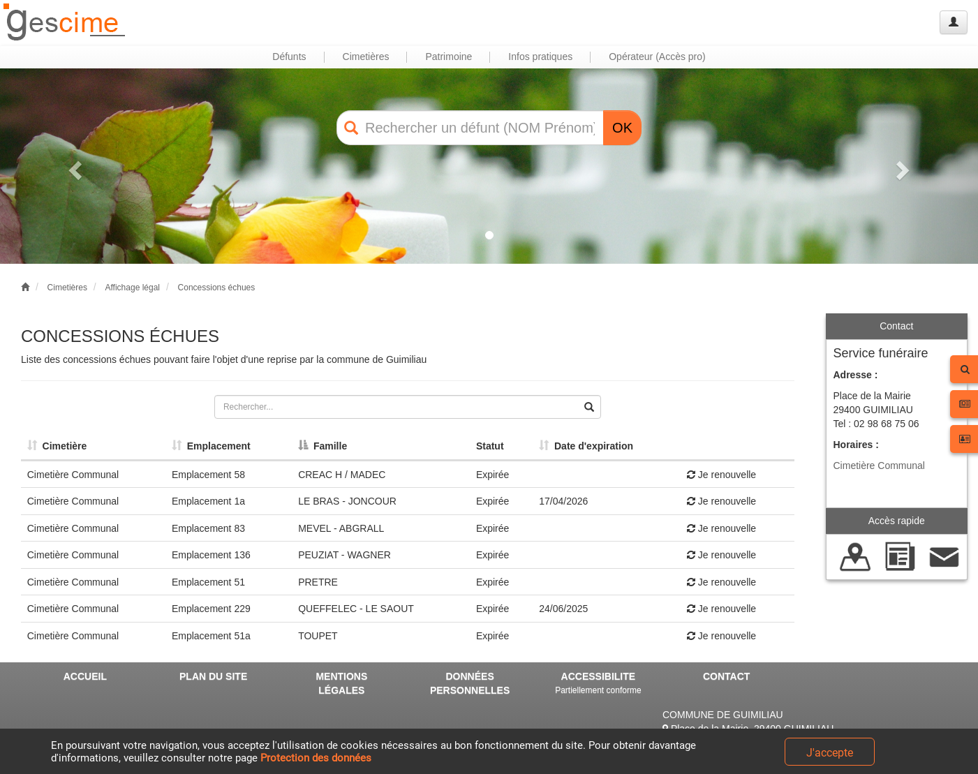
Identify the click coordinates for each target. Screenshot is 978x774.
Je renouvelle (721, 474)
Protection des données (315, 758)
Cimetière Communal (879, 465)
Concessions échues (216, 287)
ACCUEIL (85, 676)
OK (622, 127)
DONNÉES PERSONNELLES (470, 683)
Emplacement (211, 446)
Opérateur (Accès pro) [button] (657, 56)
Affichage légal (132, 287)
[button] (73, 166)
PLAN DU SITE (213, 676)
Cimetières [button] (366, 56)
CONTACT (726, 676)
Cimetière (57, 446)
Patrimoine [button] (448, 56)
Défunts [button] (289, 56)
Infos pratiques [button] (540, 56)
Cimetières (67, 287)
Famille (322, 446)
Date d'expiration (586, 446)
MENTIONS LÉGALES (341, 683)
